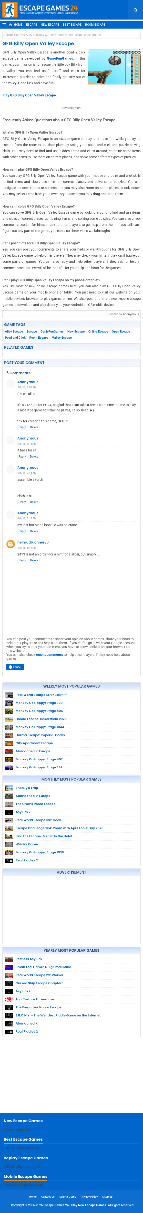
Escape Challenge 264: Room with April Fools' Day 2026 (59, 828)
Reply (22, 427)
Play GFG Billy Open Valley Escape (29, 95)
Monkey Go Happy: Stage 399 (39, 703)
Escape (31, 24)
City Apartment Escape (34, 743)
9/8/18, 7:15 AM (27, 518)
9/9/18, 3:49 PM (27, 547)
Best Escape (72, 24)
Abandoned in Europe (33, 751)
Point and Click (15, 337)
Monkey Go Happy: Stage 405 (39, 711)
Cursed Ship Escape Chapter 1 (39, 983)
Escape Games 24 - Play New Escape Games (74, 1205)
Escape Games (13, 35)
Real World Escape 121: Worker (39, 975)
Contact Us (48, 1196)
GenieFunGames (60, 58)
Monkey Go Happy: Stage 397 (39, 767)
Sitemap (107, 1196)
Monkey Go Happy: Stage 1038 (40, 852)
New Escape (50, 24)
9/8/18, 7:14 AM (27, 473)
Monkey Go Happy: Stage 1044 (40, 727)
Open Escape (121, 331)
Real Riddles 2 (27, 860)
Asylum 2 (23, 812)
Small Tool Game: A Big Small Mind (43, 967)
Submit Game (67, 1196)
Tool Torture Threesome (35, 999)
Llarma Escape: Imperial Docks (40, 735)
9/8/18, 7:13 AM (27, 443)
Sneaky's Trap (27, 787)
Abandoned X (27, 1023)
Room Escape (95, 24)
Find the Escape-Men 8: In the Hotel (44, 836)
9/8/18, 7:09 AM (27, 387)
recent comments (49, 655)
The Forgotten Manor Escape (38, 1007)
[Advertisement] (71, 910)
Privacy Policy (89, 1196)
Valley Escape (62, 337)
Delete (34, 427)
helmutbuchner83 (33, 542)
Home (15, 25)
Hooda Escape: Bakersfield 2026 (41, 719)
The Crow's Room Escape (36, 804)
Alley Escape (34, 35)
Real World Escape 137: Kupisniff (41, 694)
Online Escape (98, 331)
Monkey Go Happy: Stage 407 (39, 759)
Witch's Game (27, 844)
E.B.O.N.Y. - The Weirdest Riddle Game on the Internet (58, 1015)
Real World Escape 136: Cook (38, 820)
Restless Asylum (29, 959)
